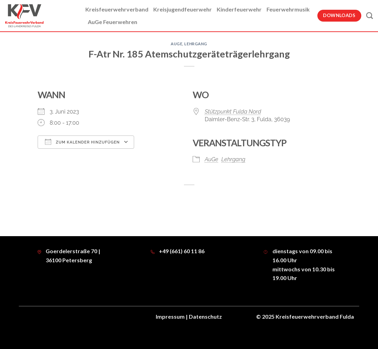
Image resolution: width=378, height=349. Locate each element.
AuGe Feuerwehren (112, 21)
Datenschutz (205, 316)
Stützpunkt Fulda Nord (233, 111)
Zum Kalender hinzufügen (82, 142)
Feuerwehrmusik (288, 9)
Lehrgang (195, 43)
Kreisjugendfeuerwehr (182, 9)
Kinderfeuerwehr (239, 9)
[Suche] (369, 15)
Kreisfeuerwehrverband (116, 9)
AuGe (176, 43)
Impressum (170, 316)
